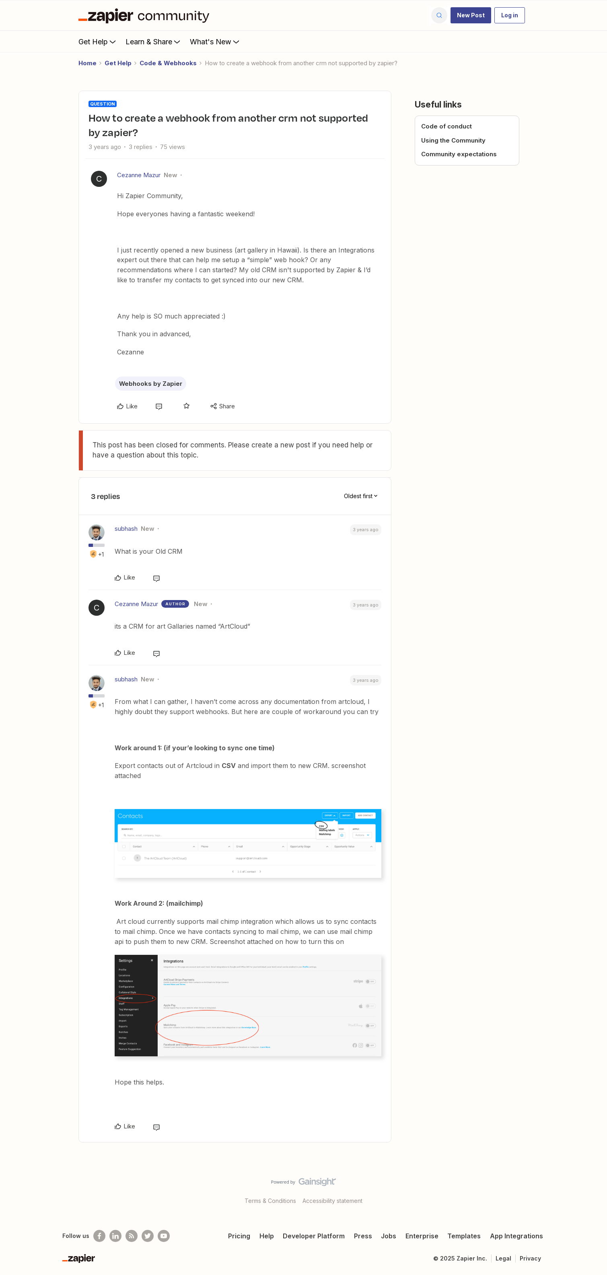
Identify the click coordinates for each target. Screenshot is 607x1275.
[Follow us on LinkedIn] (115, 1236)
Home (87, 63)
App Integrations (516, 1236)
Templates (464, 1236)
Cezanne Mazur (138, 175)
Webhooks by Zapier (150, 383)
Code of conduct (446, 126)
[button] (471, 15)
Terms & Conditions (270, 1200)
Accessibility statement (332, 1200)
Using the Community (453, 140)
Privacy (530, 1258)
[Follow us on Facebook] (99, 1236)
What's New (215, 41)
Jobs (388, 1236)
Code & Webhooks (168, 63)
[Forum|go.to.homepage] (146, 15)
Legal (503, 1258)
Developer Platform (314, 1236)
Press (363, 1236)
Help (266, 1236)
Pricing (239, 1236)
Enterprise (421, 1236)
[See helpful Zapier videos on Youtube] (164, 1236)
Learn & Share (154, 41)
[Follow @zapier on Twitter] (148, 1236)
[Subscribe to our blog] (132, 1236)
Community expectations (459, 154)
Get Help (97, 41)
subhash (126, 528)
